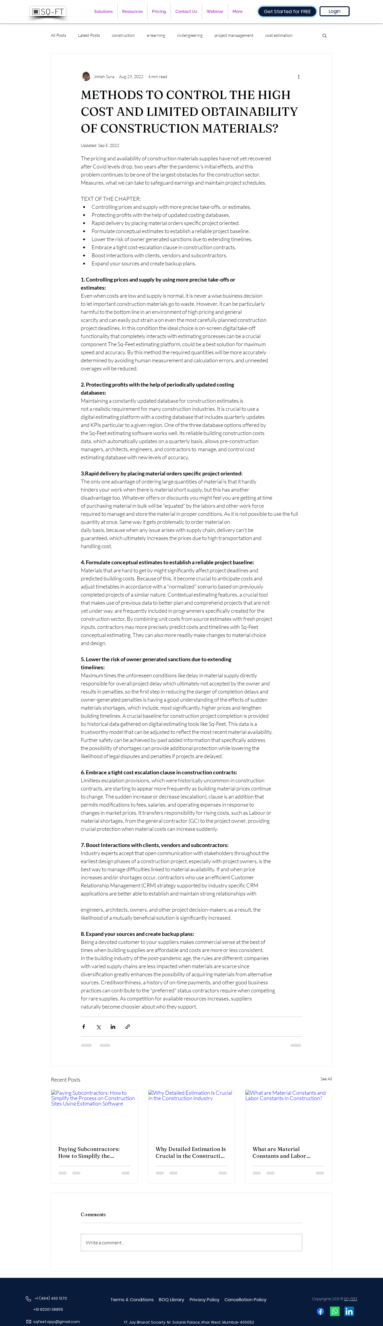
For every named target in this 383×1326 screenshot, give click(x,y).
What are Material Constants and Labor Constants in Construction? (288, 1152)
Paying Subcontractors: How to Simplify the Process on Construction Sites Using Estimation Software (90, 1152)
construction (123, 35)
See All (326, 1078)
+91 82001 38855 (48, 1309)
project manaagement (234, 35)
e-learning (156, 35)
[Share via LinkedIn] (113, 1027)
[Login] (334, 11)
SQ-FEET (350, 1298)
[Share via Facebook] (83, 1027)
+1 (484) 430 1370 (51, 1298)
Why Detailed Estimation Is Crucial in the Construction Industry (191, 1152)
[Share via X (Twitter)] (98, 1027)
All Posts (58, 35)
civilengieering (190, 35)
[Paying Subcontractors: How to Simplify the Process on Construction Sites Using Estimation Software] (94, 1114)
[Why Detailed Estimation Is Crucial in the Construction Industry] (191, 1114)
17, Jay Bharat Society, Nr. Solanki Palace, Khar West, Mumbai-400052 (189, 1322)
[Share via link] (127, 1027)
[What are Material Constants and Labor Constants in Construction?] (288, 1114)
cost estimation (279, 35)
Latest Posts (89, 35)
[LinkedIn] (349, 1311)
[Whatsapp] (335, 1311)
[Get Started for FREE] (287, 11)
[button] (103, 11)
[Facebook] (320, 1311)
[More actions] (298, 76)
